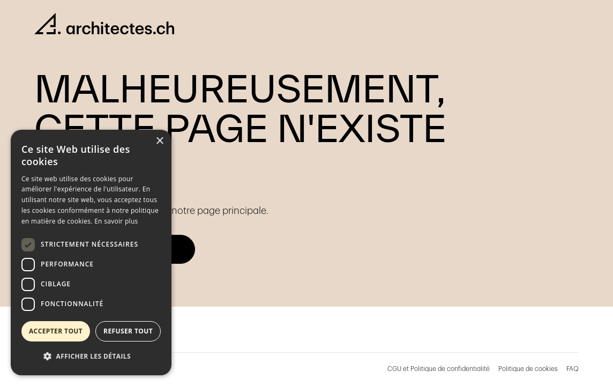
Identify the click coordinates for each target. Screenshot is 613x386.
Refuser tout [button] (128, 331)
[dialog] (91, 252)
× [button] (159, 141)
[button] (91, 356)
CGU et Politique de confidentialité (438, 369)
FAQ (572, 369)
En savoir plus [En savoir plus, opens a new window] (116, 221)
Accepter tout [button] (56, 331)
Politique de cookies (528, 369)
